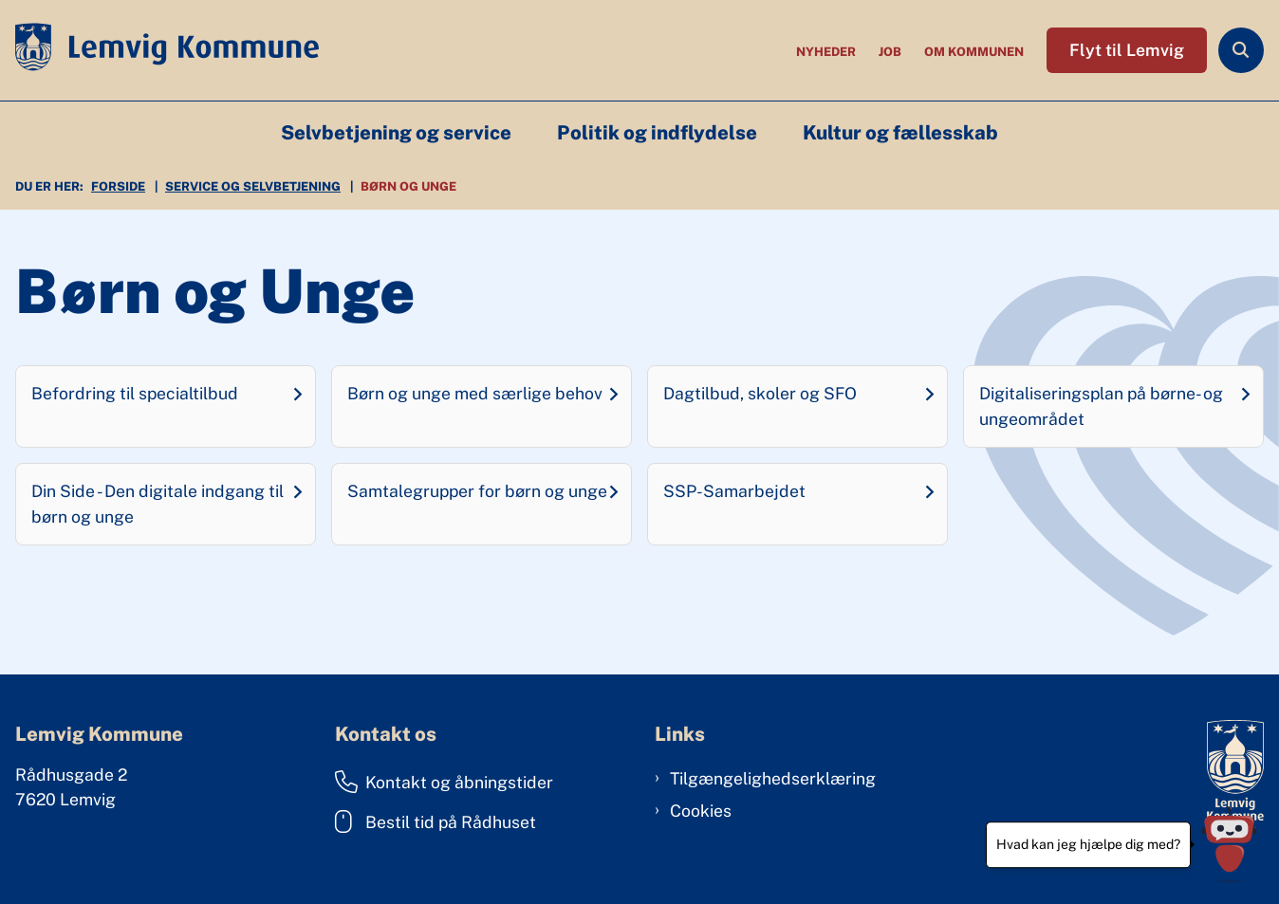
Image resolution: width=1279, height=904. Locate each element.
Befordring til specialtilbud (134, 393)
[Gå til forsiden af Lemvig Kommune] (159, 50)
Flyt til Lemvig (1126, 50)
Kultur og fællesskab (900, 132)
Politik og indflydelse (657, 132)
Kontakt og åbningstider (444, 781)
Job (890, 52)
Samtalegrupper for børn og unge (477, 491)
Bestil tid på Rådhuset (435, 821)
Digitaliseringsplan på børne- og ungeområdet (1101, 405)
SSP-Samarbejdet (734, 491)
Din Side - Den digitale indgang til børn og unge (157, 503)
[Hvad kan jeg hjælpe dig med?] (1229, 844)
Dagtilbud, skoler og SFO (760, 393)
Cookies (701, 811)
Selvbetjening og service (396, 132)
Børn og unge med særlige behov (474, 393)
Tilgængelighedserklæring (773, 778)
